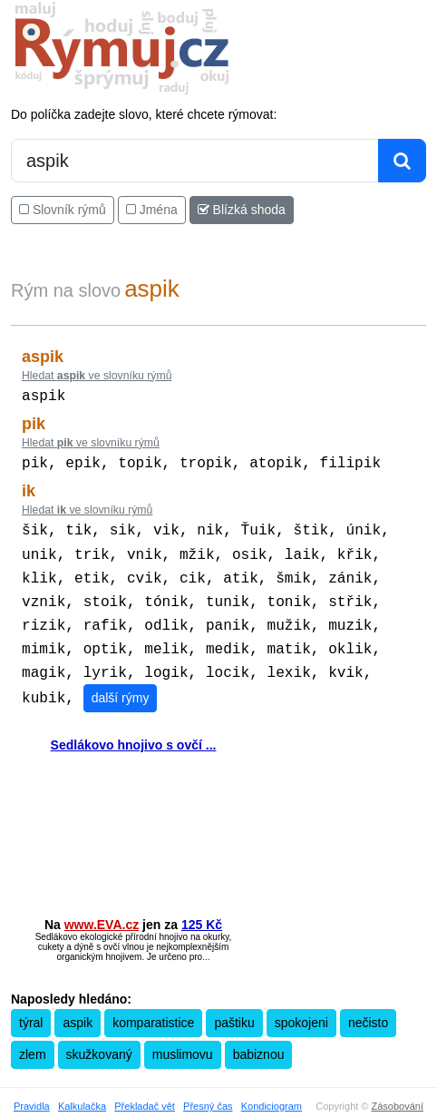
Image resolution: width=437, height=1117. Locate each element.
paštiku (234, 1006)
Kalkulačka (82, 1089)
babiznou (259, 1038)
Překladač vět (144, 1089)
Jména (152, 209)
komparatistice (153, 1006)
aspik (77, 1006)
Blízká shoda (242, 209)
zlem (32, 1038)
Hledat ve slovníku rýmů (96, 375)
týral (31, 1006)
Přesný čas (207, 1089)
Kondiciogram (271, 1089)
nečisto (368, 1006)
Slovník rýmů (62, 209)
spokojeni (301, 1006)
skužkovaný (99, 1038)
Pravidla (32, 1089)
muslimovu (182, 1038)
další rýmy (121, 681)
